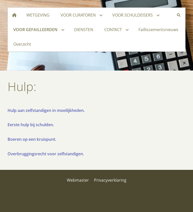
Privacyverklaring (110, 180)
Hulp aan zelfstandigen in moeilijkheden (46, 110)
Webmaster (78, 180)
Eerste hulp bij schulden (30, 124)
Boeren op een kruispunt (31, 139)
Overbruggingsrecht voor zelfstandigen (45, 154)
